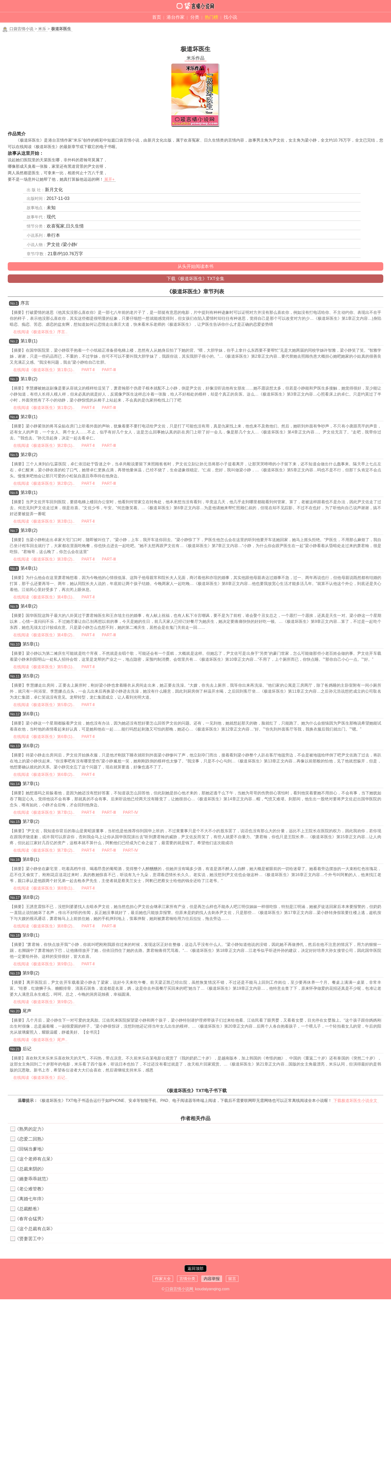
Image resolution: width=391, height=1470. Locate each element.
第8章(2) (30, 897)
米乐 (42, 29)
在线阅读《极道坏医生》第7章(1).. (43, 812)
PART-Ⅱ (88, 370)
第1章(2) (28, 378)
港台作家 (176, 17)
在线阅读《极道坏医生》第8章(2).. (43, 926)
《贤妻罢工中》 (30, 1238)
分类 (194, 17)
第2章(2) (28, 454)
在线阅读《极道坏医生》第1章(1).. (43, 370)
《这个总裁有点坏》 (35, 1228)
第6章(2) (30, 745)
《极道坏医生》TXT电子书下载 (195, 1090)
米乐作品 (195, 58)
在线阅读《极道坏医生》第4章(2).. (43, 635)
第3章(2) (28, 530)
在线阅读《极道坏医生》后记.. (40, 1077)
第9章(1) (30, 935)
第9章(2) (30, 973)
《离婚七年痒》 (30, 1198)
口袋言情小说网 (179, 1289)
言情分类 (187, 1279)
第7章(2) (30, 821)
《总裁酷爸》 (28, 1208)
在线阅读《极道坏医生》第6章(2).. (43, 774)
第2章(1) (28, 416)
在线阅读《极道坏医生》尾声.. (40, 1040)
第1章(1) (28, 340)
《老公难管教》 (30, 1188)
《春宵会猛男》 (30, 1218)
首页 (156, 17)
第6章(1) (30, 713)
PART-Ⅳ (130, 812)
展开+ (109, 179)
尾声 (26, 1010)
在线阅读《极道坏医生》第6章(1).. (43, 737)
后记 (26, 1048)
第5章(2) (30, 675)
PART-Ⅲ (109, 370)
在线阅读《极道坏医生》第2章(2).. (43, 483)
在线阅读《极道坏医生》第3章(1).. (43, 521)
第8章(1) (30, 859)
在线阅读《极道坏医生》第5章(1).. (43, 667)
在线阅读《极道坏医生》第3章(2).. (43, 559)
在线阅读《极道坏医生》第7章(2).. (43, 850)
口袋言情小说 (21, 29)
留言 (232, 1279)
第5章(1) (30, 644)
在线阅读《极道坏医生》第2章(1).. (43, 445)
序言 (24, 303)
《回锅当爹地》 (30, 1148)
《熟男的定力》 (30, 1129)
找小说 (230, 17)
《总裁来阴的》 (30, 1168)
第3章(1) (28, 492)
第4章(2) (28, 606)
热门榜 (211, 17)
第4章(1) (28, 568)
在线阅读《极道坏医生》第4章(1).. (43, 597)
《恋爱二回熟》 (30, 1139)
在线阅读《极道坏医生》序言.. (40, 332)
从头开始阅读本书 (195, 266)
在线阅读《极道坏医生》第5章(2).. (43, 705)
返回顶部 (195, 1268)
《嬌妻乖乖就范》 (33, 1178)
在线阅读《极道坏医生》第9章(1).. (43, 964)
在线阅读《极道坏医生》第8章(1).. (43, 888)
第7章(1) (30, 783)
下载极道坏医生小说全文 (355, 1100)
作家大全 (163, 1279)
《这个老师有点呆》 (35, 1158)
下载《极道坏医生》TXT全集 (195, 278)
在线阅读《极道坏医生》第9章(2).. (43, 1002)
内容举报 (212, 1279)
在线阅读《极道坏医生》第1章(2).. (43, 408)
